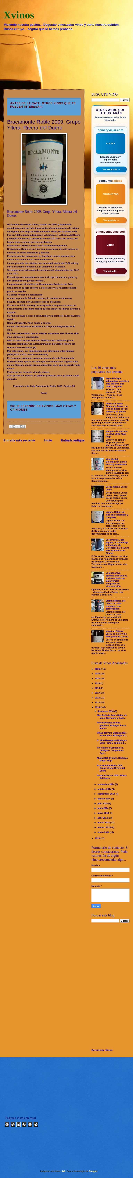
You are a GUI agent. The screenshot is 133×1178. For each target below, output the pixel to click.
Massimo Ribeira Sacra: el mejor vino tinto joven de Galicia (117, 634)
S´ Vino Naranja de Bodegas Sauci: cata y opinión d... (112, 741)
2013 (97, 838)
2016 (97, 697)
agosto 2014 (104, 798)
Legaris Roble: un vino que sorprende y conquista (117, 515)
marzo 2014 (103, 822)
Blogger (93, 1171)
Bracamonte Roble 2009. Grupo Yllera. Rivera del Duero (111, 768)
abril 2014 (102, 818)
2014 (97, 707)
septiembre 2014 (106, 793)
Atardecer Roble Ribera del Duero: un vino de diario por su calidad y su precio (117, 407)
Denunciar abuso (102, 1050)
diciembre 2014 (105, 711)
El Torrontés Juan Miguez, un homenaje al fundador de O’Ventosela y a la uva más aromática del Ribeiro (117, 546)
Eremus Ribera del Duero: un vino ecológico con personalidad (115, 604)
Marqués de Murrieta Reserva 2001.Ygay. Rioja (116, 434)
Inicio (48, 440)
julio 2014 (102, 803)
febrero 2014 (104, 827)
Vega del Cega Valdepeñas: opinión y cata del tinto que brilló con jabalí (117, 382)
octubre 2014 (104, 789)
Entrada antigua (72, 440)
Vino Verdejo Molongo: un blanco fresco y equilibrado (116, 462)
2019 (97, 683)
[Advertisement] (66, 60)
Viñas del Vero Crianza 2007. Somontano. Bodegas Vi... (112, 734)
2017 (97, 693)
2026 (97, 669)
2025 (97, 673)
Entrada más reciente (19, 440)
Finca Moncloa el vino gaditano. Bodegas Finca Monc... (111, 725)
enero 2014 (103, 832)
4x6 (63, 1171)
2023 (97, 678)
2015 (97, 702)
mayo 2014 (103, 813)
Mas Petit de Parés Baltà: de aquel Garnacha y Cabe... (112, 716)
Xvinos (18, 15)
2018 (97, 688)
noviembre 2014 (106, 784)
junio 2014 (103, 808)
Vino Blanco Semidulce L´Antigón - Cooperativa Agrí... (110, 750)
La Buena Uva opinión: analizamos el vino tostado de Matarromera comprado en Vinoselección (116, 580)
